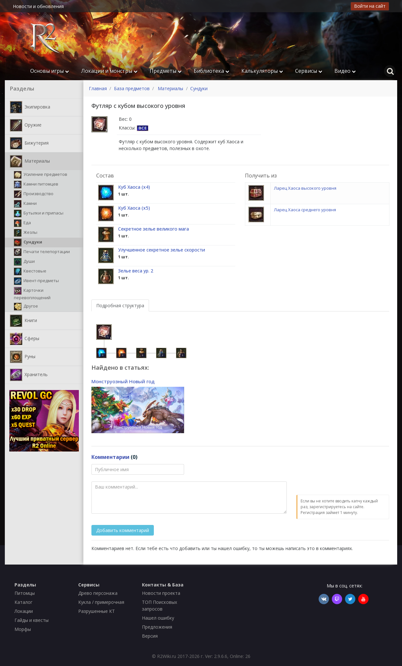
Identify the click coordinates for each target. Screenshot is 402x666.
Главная (98, 88)
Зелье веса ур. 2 (135, 271)
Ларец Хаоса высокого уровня (305, 188)
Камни (25, 204)
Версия (150, 636)
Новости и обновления (38, 6)
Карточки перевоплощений (32, 293)
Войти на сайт (370, 6)
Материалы (30, 161)
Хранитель (29, 375)
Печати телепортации (42, 252)
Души (24, 262)
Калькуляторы (262, 70)
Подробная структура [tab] (120, 305)
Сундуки (28, 242)
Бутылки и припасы (38, 213)
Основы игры (49, 70)
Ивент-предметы (36, 281)
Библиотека (211, 70)
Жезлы (25, 233)
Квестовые (30, 271)
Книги (23, 321)
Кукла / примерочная (101, 602)
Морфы (22, 629)
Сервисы (308, 70)
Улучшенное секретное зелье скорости (161, 250)
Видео (345, 70)
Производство (33, 194)
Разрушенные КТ (96, 611)
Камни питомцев (36, 184)
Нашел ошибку (158, 618)
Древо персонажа (97, 593)
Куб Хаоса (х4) (134, 187)
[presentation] (345, 476)
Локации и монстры (109, 70)
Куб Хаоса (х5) (134, 208)
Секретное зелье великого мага (153, 229)
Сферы (24, 339)
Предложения (157, 627)
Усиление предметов (40, 175)
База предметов (132, 88)
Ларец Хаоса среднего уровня (305, 210)
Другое (26, 306)
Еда (22, 223)
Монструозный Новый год (122, 381)
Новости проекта (161, 593)
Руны (22, 357)
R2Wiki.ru (166, 656)
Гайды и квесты (31, 620)
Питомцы (24, 593)
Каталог (23, 602)
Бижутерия (29, 143)
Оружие (26, 125)
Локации (23, 611)
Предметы (166, 70)
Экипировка (30, 107)
